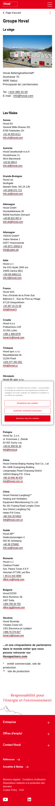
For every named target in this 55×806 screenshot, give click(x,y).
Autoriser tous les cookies (27, 418)
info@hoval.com (23, 95)
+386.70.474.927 (12, 632)
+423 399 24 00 (18, 92)
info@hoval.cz (10, 365)
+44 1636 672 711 (12, 190)
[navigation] (49, 4)
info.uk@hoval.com (13, 194)
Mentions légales (12, 779)
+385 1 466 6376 (12, 334)
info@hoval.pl (10, 449)
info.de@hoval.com (13, 222)
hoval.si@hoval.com (13, 635)
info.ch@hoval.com (13, 137)
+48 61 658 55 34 (12, 446)
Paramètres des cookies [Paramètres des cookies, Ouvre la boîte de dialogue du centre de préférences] (27, 403)
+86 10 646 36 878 (13, 477)
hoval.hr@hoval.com (13, 337)
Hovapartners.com (15, 656)
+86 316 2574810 (12, 516)
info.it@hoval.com (12, 278)
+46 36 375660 (11, 544)
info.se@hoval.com (13, 548)
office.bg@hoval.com (14, 607)
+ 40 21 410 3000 (12, 576)
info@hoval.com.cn (13, 481)
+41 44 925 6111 (12, 134)
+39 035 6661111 (12, 274)
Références (12, 759)
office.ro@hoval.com (13, 579)
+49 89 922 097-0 (12, 218)
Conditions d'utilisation (34, 779)
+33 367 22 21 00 (12, 306)
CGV (21, 790)
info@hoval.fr (10, 309)
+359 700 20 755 (12, 604)
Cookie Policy (10, 790)
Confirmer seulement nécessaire (27, 411)
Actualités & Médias (16, 766)
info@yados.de (11, 250)
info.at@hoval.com (12, 165)
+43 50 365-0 (10, 162)
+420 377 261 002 (13, 362)
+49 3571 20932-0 (12, 246)
